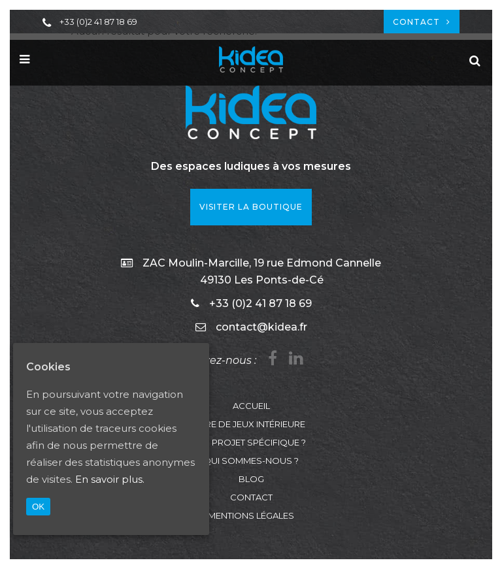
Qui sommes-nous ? (251, 460)
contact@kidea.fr (261, 327)
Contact (421, 22)
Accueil (251, 405)
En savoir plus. (109, 479)
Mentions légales (251, 515)
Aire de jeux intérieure (251, 424)
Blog (251, 479)
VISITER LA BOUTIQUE (251, 207)
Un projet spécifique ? (251, 442)
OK (38, 507)
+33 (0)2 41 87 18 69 (98, 21)
